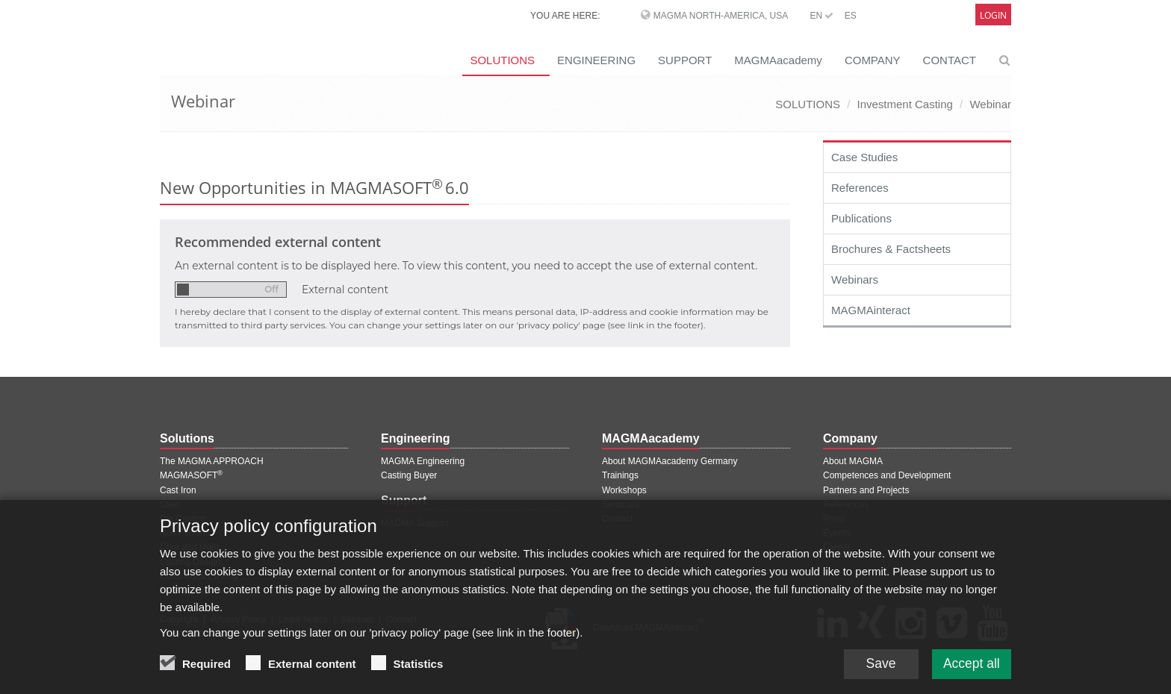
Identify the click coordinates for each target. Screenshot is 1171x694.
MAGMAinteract (870, 310)
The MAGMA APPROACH (212, 461)
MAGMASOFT (191, 475)
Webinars (854, 279)
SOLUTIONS (502, 60)
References (860, 187)
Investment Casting (904, 104)
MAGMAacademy (778, 60)
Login (993, 15)
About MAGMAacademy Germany (669, 461)
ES (851, 15)
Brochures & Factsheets (891, 249)
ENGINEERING (596, 60)
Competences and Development (887, 475)
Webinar (990, 104)
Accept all (970, 663)
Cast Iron (178, 490)
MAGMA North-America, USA (720, 15)
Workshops (624, 490)
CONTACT (949, 60)
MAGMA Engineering (423, 461)
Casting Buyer (409, 475)
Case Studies (864, 157)
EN (821, 15)
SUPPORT (685, 60)
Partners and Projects (866, 490)
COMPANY (873, 60)
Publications (861, 218)
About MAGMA (853, 461)
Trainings (620, 475)
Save (876, 663)
